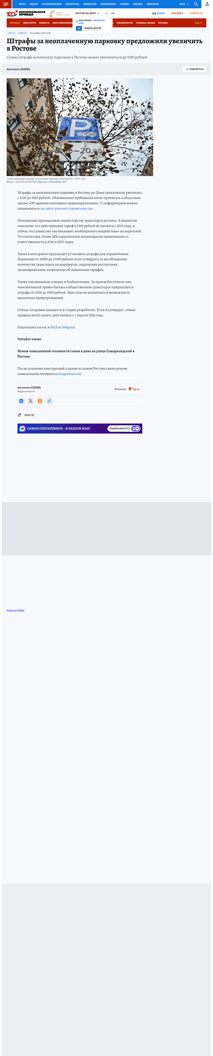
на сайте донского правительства (66, 208)
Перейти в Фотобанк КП (51, 181)
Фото (22, 4)
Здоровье (153, 4)
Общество (90, 4)
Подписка (196, 13)
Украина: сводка (145, 22)
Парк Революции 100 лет (66, 22)
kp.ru (136, 389)
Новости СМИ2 (15, 610)
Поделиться (194, 69)
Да (79, 28)
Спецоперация (52, 4)
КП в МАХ (163, 22)
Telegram (68, 327)
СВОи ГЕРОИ (29, 22)
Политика (72, 4)
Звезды (138, 4)
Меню (4, 4)
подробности (69, 373)
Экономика (108, 4)
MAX (54, 327)
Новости (44, 22)
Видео (34, 4)
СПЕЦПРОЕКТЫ (124, 22)
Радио (161, 13)
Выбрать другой (93, 28)
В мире (124, 4)
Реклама (177, 13)
